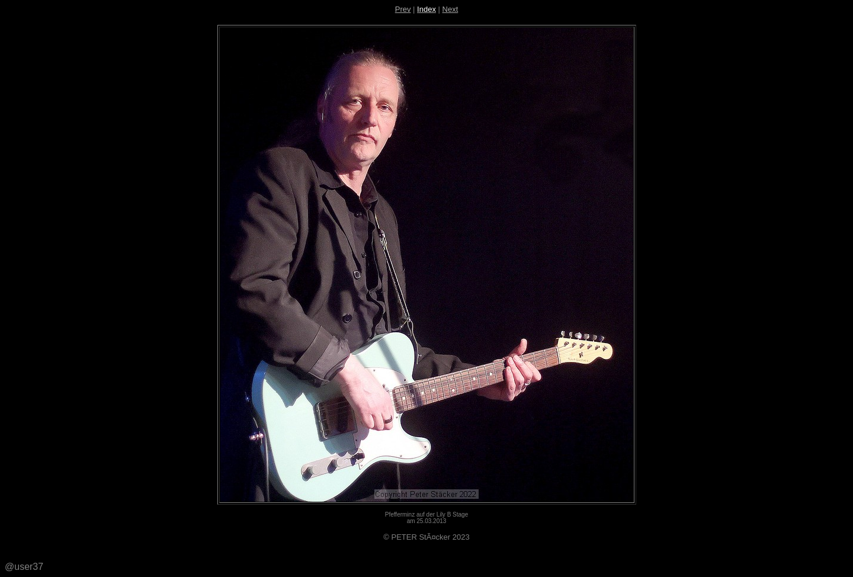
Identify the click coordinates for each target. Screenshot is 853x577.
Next (450, 9)
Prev (403, 9)
